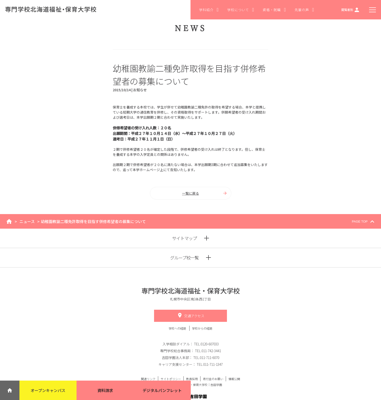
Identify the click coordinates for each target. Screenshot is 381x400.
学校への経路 (178, 328)
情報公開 (234, 379)
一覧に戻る (204, 193)
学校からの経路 (202, 328)
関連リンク (148, 379)
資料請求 (105, 390)
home (9, 221)
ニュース (27, 221)
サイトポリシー (171, 379)
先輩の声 (304, 9)
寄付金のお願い (213, 379)
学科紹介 (209, 9)
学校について (240, 9)
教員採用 (192, 379)
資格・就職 (274, 9)
